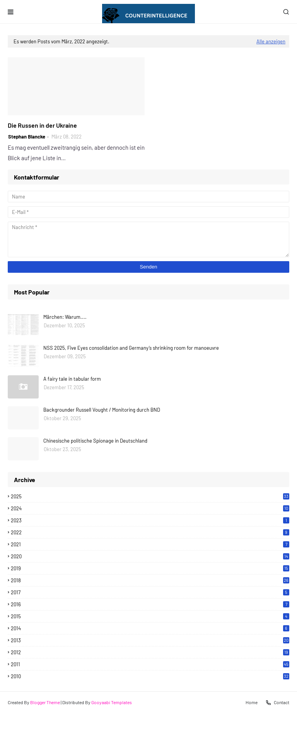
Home (252, 702)
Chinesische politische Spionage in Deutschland (95, 441)
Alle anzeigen (270, 41)
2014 (150, 628)
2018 (150, 580)
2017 (150, 592)
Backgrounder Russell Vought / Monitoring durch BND (101, 410)
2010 (150, 676)
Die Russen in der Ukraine (42, 125)
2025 (150, 496)
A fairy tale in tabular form (72, 379)
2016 (150, 604)
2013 (150, 640)
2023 (150, 520)
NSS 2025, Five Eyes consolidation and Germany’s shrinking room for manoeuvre (131, 348)
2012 (150, 652)
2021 (150, 544)
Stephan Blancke (26, 136)
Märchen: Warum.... (65, 317)
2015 (150, 616)
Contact (277, 703)
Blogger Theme (45, 702)
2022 (150, 532)
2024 (150, 508)
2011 (150, 664)
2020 (150, 556)
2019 (150, 568)
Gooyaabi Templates (111, 702)
